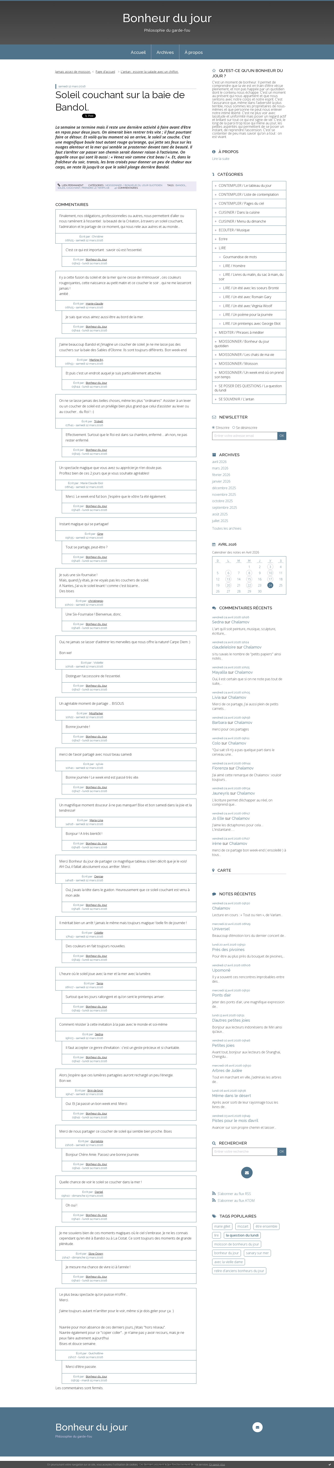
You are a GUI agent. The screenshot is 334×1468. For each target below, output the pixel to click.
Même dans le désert (231, 1095)
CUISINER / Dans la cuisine (239, 212)
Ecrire (223, 239)
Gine (100, 533)
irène (217, 843)
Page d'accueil (105, 72)
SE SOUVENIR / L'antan (236, 399)
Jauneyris (220, 793)
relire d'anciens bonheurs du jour (239, 1270)
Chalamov (240, 622)
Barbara (219, 722)
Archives (165, 52)
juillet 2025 (220, 521)
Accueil (138, 52)
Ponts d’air (221, 995)
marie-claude (94, 303)
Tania (99, 983)
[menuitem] (138, 52)
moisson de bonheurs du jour (236, 1244)
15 (249, 579)
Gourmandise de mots (240, 256)
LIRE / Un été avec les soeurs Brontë (251, 288)
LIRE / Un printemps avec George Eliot (252, 323)
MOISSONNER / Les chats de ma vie (246, 354)
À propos (194, 52)
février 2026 (221, 475)
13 (228, 579)
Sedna (99, 1034)
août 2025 (220, 514)
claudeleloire (224, 647)
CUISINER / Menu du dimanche (242, 221)
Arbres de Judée (227, 1070)
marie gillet (222, 1226)
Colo (216, 743)
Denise (98, 876)
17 (270, 579)
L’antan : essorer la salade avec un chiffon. (150, 72)
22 (249, 585)
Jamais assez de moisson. (73, 72)
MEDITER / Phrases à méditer (241, 332)
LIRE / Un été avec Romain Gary (247, 297)
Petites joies (223, 1045)
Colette (98, 932)
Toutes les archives (226, 528)
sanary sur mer (257, 1253)
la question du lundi (242, 1235)
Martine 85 (96, 359)
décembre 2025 (224, 488)
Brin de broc (95, 1090)
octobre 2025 (222, 501)
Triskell (98, 421)
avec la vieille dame (228, 1262)
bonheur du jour (226, 1253)
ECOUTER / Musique (234, 230)
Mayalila (219, 672)
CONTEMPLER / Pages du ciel (241, 203)
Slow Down (95, 1253)
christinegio (95, 600)
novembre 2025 (224, 494)
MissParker (96, 713)
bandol (181, 185)
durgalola (97, 1141)
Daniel (99, 1191)
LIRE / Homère (234, 265)
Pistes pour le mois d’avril (235, 1120)
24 (270, 585)
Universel (221, 929)
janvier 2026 (221, 481)
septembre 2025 (224, 507)
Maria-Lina (96, 820)
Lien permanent (71, 185)
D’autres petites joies (231, 1020)
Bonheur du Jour (96, 259)
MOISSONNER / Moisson (238, 363)
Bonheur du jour (167, 18)
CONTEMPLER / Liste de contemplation (249, 194)
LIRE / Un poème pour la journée (248, 314)
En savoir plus (217, 1464)
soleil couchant (69, 187)
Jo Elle (218, 818)
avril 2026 (219, 462)
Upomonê (221, 970)
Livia (216, 697)
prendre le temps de (95, 187)
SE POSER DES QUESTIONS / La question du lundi (248, 388)
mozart (243, 1226)
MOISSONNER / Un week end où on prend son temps (249, 374)
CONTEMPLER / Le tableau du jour (245, 185)
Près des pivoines (228, 949)
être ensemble (266, 1226)
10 (270, 573)
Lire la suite (220, 158)
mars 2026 (220, 468)
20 (228, 585)
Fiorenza (220, 768)
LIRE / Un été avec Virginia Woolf (247, 305)
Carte (224, 870)
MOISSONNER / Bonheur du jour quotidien (133, 185)
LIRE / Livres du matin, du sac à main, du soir (251, 276)
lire (216, 1235)
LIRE (222, 248)
